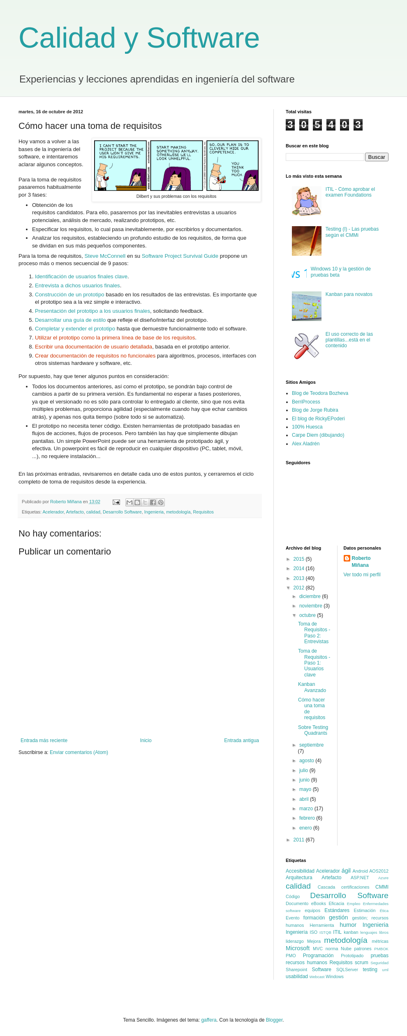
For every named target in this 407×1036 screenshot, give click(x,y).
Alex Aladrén (305, 444)
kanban (351, 932)
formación (314, 918)
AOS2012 (378, 871)
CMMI (381, 887)
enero (306, 828)
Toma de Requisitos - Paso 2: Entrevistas (314, 632)
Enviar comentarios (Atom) (79, 752)
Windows (335, 976)
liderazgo (295, 941)
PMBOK (381, 949)
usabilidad (297, 976)
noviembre (311, 606)
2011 (300, 840)
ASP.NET (360, 877)
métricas (380, 941)
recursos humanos (306, 962)
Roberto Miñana (361, 561)
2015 (300, 559)
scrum (361, 962)
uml (385, 969)
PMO (291, 955)
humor (348, 924)
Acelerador (53, 511)
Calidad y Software (139, 38)
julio (304, 770)
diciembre (310, 596)
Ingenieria (154, 511)
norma (332, 948)
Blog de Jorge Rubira (315, 410)
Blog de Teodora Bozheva (320, 393)
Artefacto (74, 511)
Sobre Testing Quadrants (313, 730)
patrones (363, 948)
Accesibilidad (300, 871)
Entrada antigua (241, 740)
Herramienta (322, 925)
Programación (318, 955)
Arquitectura (299, 877)
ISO (314, 932)
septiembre (311, 745)
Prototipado (352, 955)
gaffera (208, 1020)
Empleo (354, 903)
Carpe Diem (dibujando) (318, 435)
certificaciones (355, 887)
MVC (318, 948)
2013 (300, 578)
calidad (93, 511)
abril (304, 799)
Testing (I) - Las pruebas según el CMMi (352, 232)
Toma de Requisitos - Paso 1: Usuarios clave (314, 663)
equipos (312, 910)
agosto (307, 760)
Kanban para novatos (349, 294)
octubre (308, 615)
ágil (346, 870)
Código (293, 896)
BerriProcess (306, 402)
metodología (178, 511)
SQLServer (347, 969)
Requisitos (203, 511)
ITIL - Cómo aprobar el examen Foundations (350, 192)
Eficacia (336, 903)
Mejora (314, 941)
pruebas (379, 955)
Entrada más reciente (44, 740)
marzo (306, 808)
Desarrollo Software (122, 511)
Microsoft (298, 948)
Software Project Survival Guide (180, 256)
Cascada (326, 887)
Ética (384, 910)
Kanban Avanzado (312, 687)
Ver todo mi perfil (362, 575)
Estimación (365, 910)
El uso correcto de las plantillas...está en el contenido (349, 340)
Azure (383, 878)
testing (370, 969)
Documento (297, 903)
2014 (300, 568)
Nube (346, 948)
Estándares (336, 910)
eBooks (318, 903)
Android (360, 871)
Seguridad (379, 962)
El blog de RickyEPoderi (318, 419)
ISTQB (325, 932)
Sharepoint (296, 969)
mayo (306, 789)
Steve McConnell (105, 256)
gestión (338, 917)
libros (383, 932)
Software (321, 969)
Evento (293, 917)
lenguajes (368, 932)
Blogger (274, 1020)
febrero (307, 818)
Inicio (146, 740)
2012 (300, 588)
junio (305, 780)
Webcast (316, 976)
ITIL (337, 932)
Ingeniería (297, 932)
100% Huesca (307, 427)
